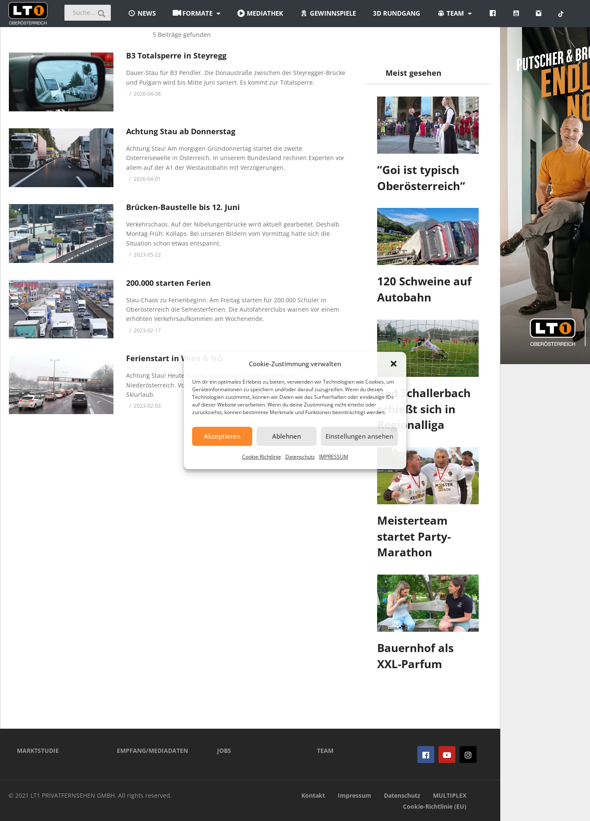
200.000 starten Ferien (168, 283)
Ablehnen (286, 436)
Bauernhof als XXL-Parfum (415, 656)
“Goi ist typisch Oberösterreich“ (421, 178)
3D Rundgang (396, 13)
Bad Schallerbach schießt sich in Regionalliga (424, 408)
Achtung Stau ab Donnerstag (180, 131)
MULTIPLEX (449, 795)
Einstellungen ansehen (359, 436)
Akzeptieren (222, 436)
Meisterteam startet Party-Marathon (414, 536)
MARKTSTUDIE (38, 750)
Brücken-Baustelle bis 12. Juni (183, 207)
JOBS (224, 750)
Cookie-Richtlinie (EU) (434, 806)
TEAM (325, 750)
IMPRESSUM (333, 456)
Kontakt (313, 795)
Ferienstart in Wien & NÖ (174, 358)
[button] (393, 363)
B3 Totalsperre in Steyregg (176, 55)
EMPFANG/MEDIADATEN (152, 750)
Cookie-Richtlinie (261, 456)
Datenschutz (300, 456)
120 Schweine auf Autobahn (424, 289)
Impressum (354, 795)
